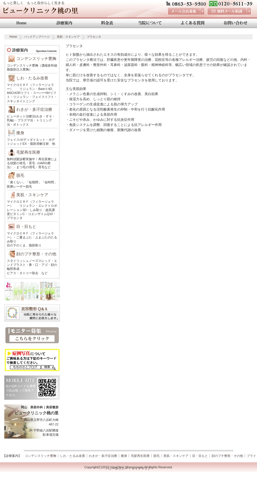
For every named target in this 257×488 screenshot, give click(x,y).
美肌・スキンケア (68, 36)
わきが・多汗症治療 (34, 109)
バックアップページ (37, 36)
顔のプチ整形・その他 (36, 254)
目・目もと (26, 226)
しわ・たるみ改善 (32, 78)
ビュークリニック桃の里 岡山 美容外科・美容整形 (40, 12)
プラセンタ (94, 36)
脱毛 (20, 175)
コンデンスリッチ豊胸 (36, 58)
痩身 (20, 132)
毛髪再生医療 (28, 152)
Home (13, 36)
